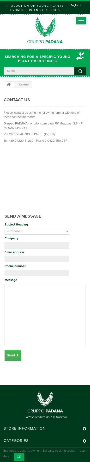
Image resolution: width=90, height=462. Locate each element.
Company (11, 238)
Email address (14, 252)
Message (11, 280)
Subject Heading (16, 224)
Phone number (15, 266)
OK (19, 457)
